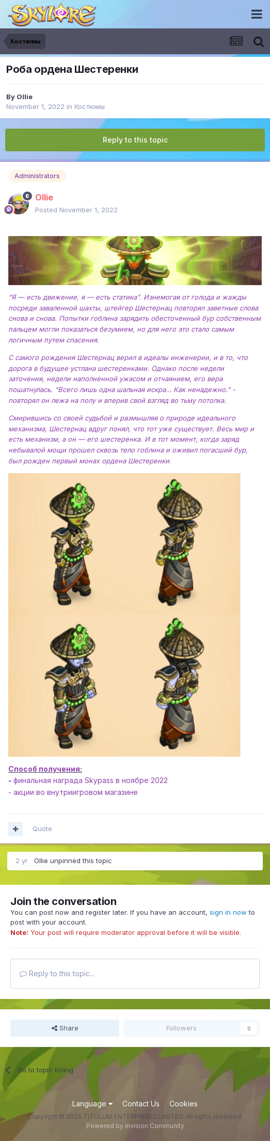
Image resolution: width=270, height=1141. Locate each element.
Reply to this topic (135, 139)
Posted (76, 210)
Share (65, 1028)
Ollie (25, 96)
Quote (42, 828)
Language (92, 1103)
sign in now (228, 912)
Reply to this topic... (57, 973)
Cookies (183, 1103)
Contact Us (141, 1103)
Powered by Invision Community (135, 1126)
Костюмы (89, 106)
